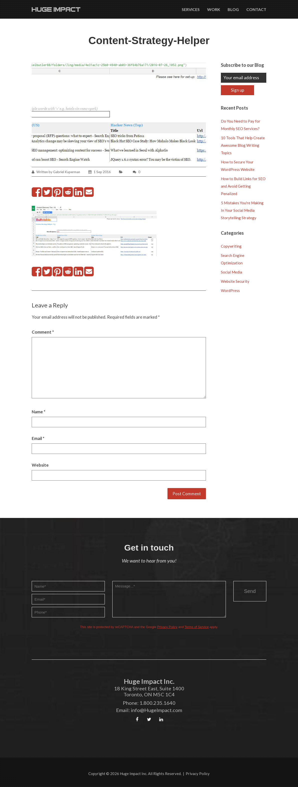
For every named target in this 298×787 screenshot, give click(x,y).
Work (213, 9)
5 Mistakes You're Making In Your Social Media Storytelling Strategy (242, 210)
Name (38, 411)
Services (191, 9)
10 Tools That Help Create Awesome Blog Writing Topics (243, 145)
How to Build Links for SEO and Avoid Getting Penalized (243, 186)
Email (38, 438)
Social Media (231, 272)
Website (40, 465)
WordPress (230, 290)
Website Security (235, 281)
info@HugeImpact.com (156, 710)
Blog (233, 9)
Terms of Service (196, 627)
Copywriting (231, 246)
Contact (256, 9)
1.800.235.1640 (157, 703)
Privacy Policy (167, 627)
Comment (43, 332)
